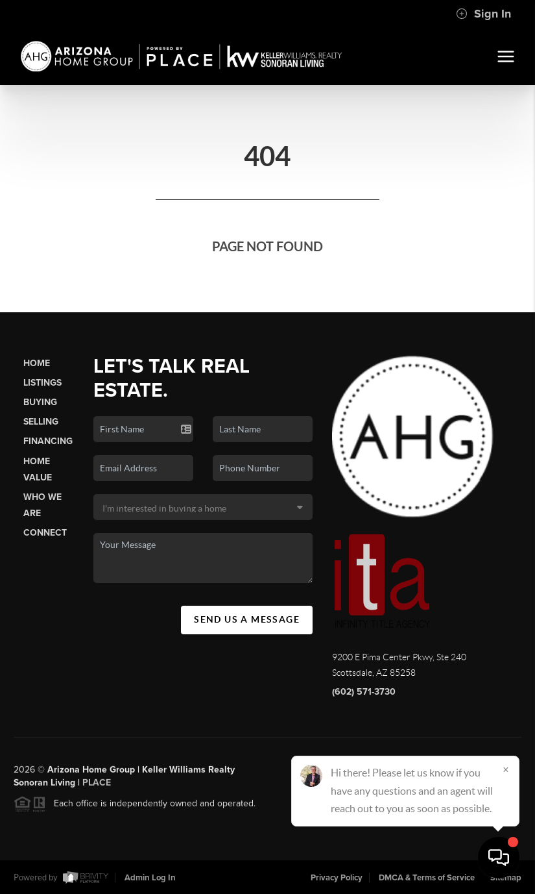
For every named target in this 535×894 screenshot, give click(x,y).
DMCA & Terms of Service (427, 878)
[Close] (506, 769)
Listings (42, 382)
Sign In (483, 13)
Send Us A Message (247, 619)
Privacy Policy (337, 878)
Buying (40, 402)
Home (36, 363)
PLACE (96, 787)
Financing (48, 441)
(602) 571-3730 (364, 691)
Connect (45, 532)
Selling (40, 421)
